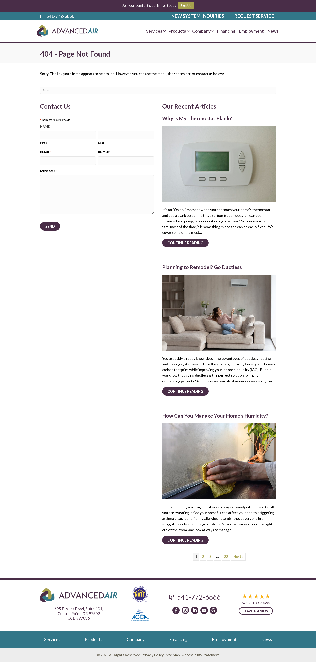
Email (45, 152)
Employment (251, 30)
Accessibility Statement (201, 655)
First (43, 142)
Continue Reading (188, 242)
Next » (238, 556)
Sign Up (186, 5)
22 (226, 556)
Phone (104, 152)
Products (177, 30)
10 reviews (260, 603)
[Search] (158, 90)
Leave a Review (255, 611)
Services (154, 30)
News (273, 30)
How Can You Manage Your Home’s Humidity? (215, 416)
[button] (164, 30)
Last (101, 142)
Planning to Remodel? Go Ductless (202, 267)
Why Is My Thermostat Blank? (197, 118)
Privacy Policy (153, 655)
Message (48, 170)
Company (201, 30)
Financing (226, 30)
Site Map (173, 655)
